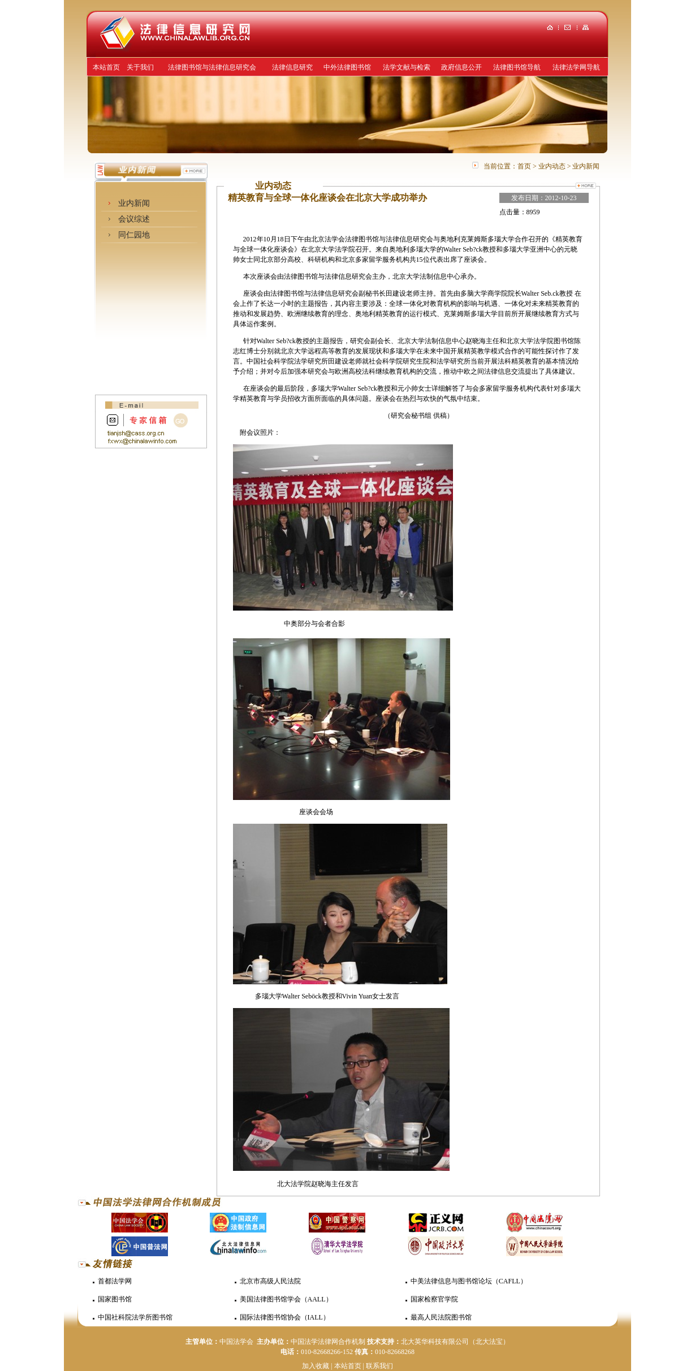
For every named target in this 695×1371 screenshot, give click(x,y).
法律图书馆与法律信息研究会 (212, 67)
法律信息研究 (292, 67)
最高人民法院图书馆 (441, 1317)
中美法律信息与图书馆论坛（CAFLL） (469, 1281)
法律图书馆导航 (517, 67)
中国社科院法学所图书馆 (135, 1317)
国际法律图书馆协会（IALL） (285, 1317)
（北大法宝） (489, 1342)
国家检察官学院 (434, 1299)
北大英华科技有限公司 (435, 1342)
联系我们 (379, 1366)
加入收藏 (315, 1366)
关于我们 (140, 67)
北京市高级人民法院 (270, 1281)
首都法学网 (115, 1281)
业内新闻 (134, 203)
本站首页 (106, 67)
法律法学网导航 (576, 67)
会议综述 (134, 219)
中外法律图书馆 (347, 67)
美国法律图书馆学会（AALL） (286, 1299)
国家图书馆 (115, 1299)
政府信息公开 (461, 67)
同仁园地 (134, 235)
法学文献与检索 (406, 67)
